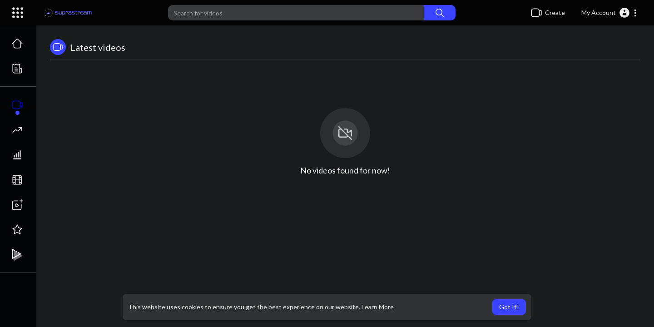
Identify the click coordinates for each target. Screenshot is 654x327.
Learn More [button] (378, 307)
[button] (609, 12)
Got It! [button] (509, 307)
